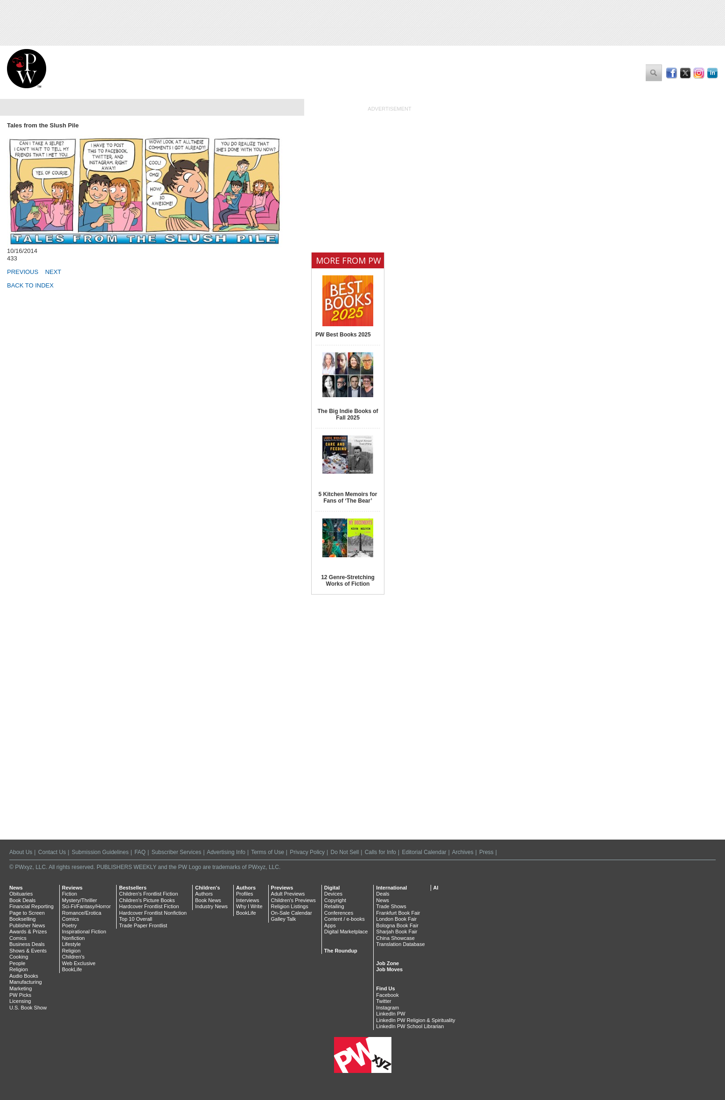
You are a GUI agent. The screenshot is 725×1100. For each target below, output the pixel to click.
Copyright (335, 900)
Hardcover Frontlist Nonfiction (153, 913)
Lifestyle (71, 944)
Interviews (247, 900)
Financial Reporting (31, 906)
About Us (20, 852)
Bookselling (22, 919)
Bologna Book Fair (397, 925)
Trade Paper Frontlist (143, 925)
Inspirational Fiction (84, 931)
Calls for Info (380, 852)
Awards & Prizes (28, 931)
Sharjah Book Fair (396, 931)
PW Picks (20, 995)
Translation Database (400, 944)
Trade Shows (391, 906)
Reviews (72, 887)
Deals (382, 894)
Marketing (20, 988)
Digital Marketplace (346, 931)
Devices (333, 894)
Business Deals (27, 944)
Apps (330, 925)
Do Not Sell (344, 852)
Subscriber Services (177, 852)
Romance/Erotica (81, 913)
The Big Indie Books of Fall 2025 (347, 414)
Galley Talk (283, 919)
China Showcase (395, 938)
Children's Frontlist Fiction (148, 894)
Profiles (244, 894)
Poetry (69, 925)
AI (436, 887)
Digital (332, 887)
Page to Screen (27, 913)
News (16, 887)
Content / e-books (344, 919)
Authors (204, 894)
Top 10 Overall (135, 919)
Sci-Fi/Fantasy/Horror (86, 906)
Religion (18, 969)
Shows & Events (28, 950)
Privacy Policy (307, 852)
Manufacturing (25, 982)
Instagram (387, 1007)
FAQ (140, 852)
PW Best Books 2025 (343, 334)
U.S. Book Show (28, 1007)
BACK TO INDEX (30, 285)
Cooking (18, 957)
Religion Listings (289, 906)
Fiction (69, 894)
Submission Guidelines (100, 852)
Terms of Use (267, 852)
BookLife (72, 969)
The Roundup (340, 950)
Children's (73, 957)
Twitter (383, 1001)
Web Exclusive (79, 963)
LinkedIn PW (390, 1013)
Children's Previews (293, 900)
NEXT (53, 271)
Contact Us (52, 852)
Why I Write (249, 906)
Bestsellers (132, 887)
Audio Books (23, 976)
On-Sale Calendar (291, 913)
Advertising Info (226, 852)
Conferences (338, 913)
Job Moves (389, 969)
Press (486, 852)
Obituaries (21, 894)
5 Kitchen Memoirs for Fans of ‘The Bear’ (347, 497)
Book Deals (22, 900)
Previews (282, 887)
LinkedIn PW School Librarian (410, 1026)
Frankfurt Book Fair (398, 913)
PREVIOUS (22, 271)
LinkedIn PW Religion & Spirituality (415, 1020)
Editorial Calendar (424, 852)
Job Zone (387, 963)
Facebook (387, 995)
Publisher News (27, 925)
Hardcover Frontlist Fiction (149, 906)
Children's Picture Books (147, 900)
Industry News (211, 906)
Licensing (20, 1001)
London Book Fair (396, 919)
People (17, 963)
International (391, 887)
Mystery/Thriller (79, 900)
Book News (208, 900)
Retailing (334, 906)
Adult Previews (288, 894)
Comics (18, 938)
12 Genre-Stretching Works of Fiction (348, 580)
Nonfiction (73, 938)
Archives (463, 852)
